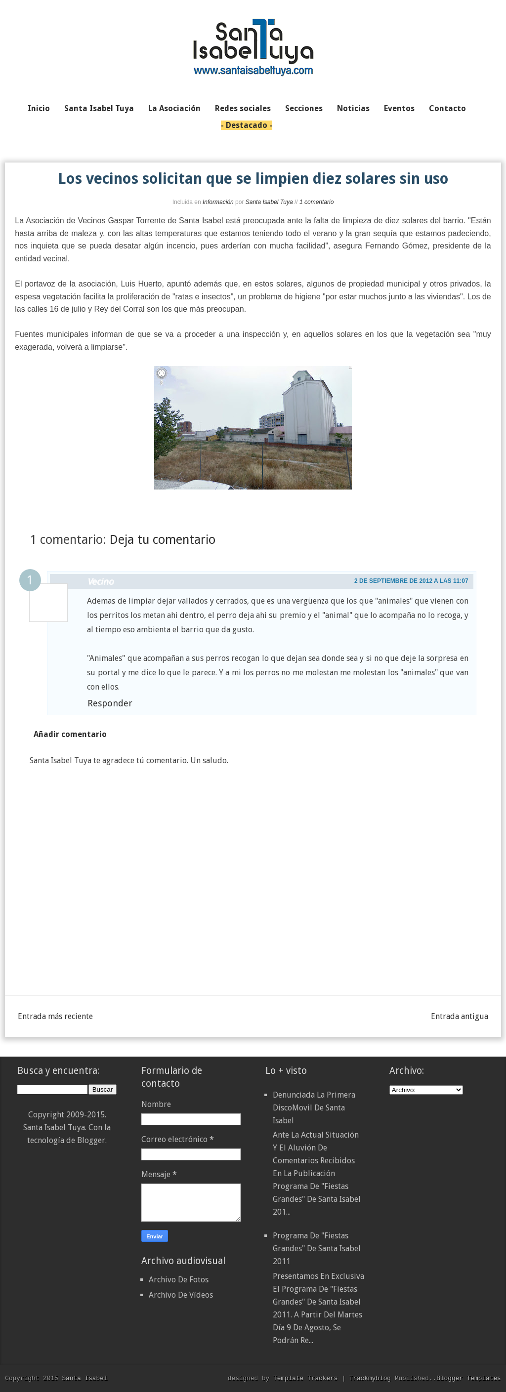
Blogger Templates (468, 1378)
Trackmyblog (370, 1378)
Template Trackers (305, 1378)
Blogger (91, 1140)
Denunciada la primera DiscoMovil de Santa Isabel (314, 1107)
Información (218, 202)
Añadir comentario (70, 734)
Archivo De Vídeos (181, 1295)
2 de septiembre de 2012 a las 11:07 (411, 580)
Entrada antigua (459, 1016)
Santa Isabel (84, 1378)
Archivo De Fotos (179, 1279)
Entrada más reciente (55, 1016)
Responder (109, 703)
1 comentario (316, 202)
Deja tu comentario (162, 539)
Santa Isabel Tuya (269, 202)
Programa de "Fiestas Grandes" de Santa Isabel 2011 (317, 1248)
